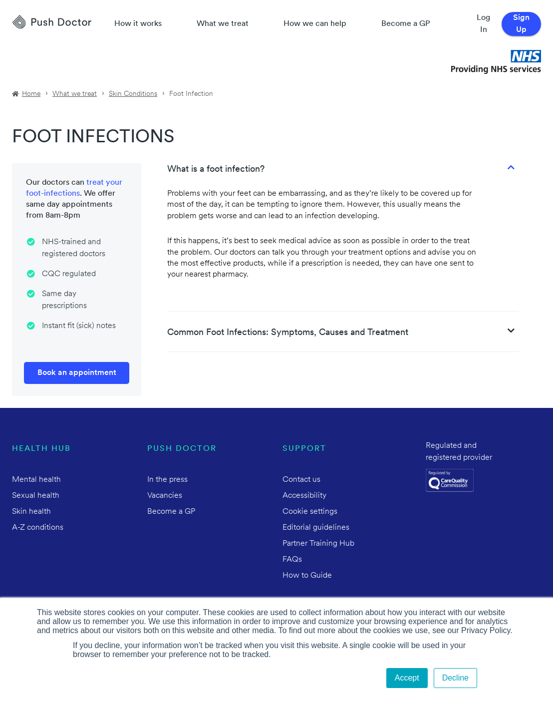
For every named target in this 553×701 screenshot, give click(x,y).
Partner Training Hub (318, 544)
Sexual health (35, 496)
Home (31, 94)
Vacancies (164, 496)
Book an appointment (76, 373)
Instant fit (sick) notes (79, 326)
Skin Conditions (133, 94)
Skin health (31, 512)
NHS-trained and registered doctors (73, 248)
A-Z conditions (37, 528)
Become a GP (405, 24)
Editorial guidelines (315, 528)
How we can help (314, 24)
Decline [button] (455, 678)
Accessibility (304, 496)
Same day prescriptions (64, 300)
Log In (483, 24)
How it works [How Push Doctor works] (138, 24)
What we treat (223, 24)
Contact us (301, 480)
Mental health (36, 480)
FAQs (292, 560)
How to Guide (307, 576)
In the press (167, 480)
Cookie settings (309, 512)
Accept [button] (407, 678)
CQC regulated (69, 274)
